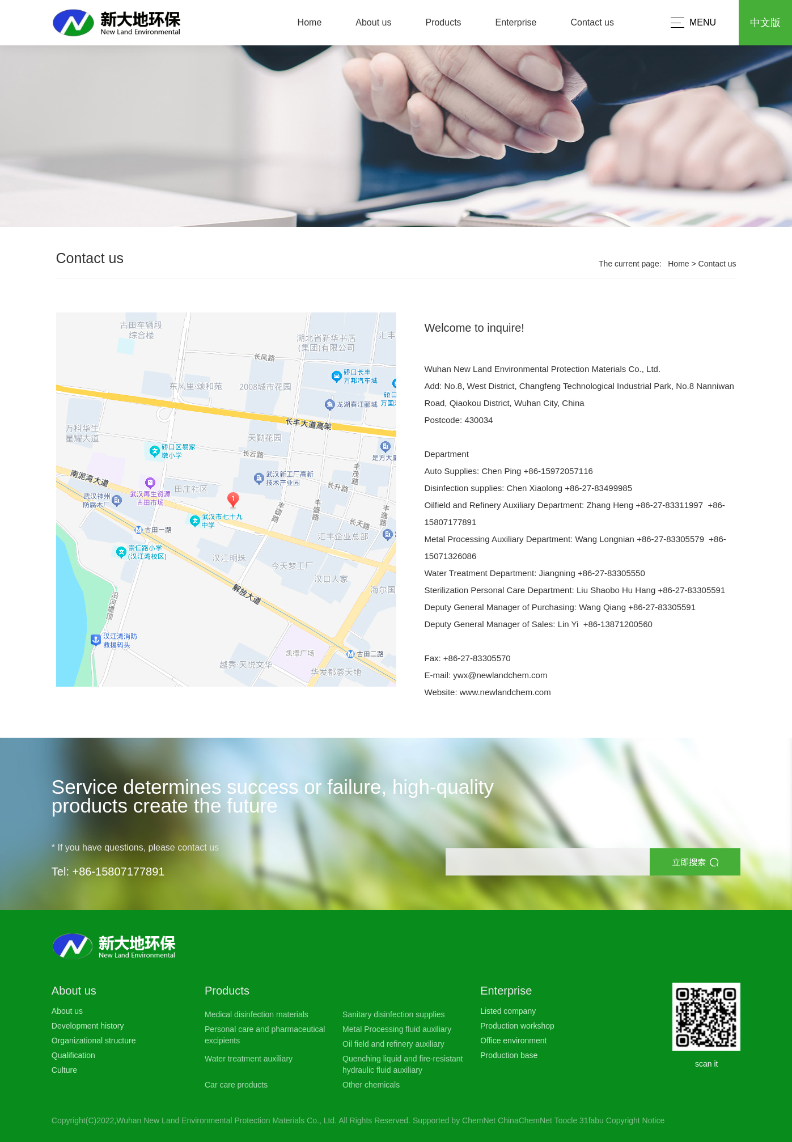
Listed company (508, 1011)
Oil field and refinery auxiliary (393, 1043)
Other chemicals (371, 1084)
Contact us (592, 22)
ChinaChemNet (525, 1120)
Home (310, 22)
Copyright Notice (635, 1120)
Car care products (236, 1084)
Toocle (565, 1120)
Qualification (73, 1055)
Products (443, 22)
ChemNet (478, 1120)
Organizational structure (94, 1040)
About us (373, 22)
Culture (64, 1070)
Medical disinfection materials (256, 1014)
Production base (508, 1055)
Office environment (513, 1040)
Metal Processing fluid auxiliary (396, 1029)
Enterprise (516, 22)
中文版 (765, 22)
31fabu (591, 1120)
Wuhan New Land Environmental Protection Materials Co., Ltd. (226, 1120)
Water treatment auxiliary (249, 1058)
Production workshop (517, 1025)
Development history (88, 1025)
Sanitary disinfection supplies (393, 1014)
